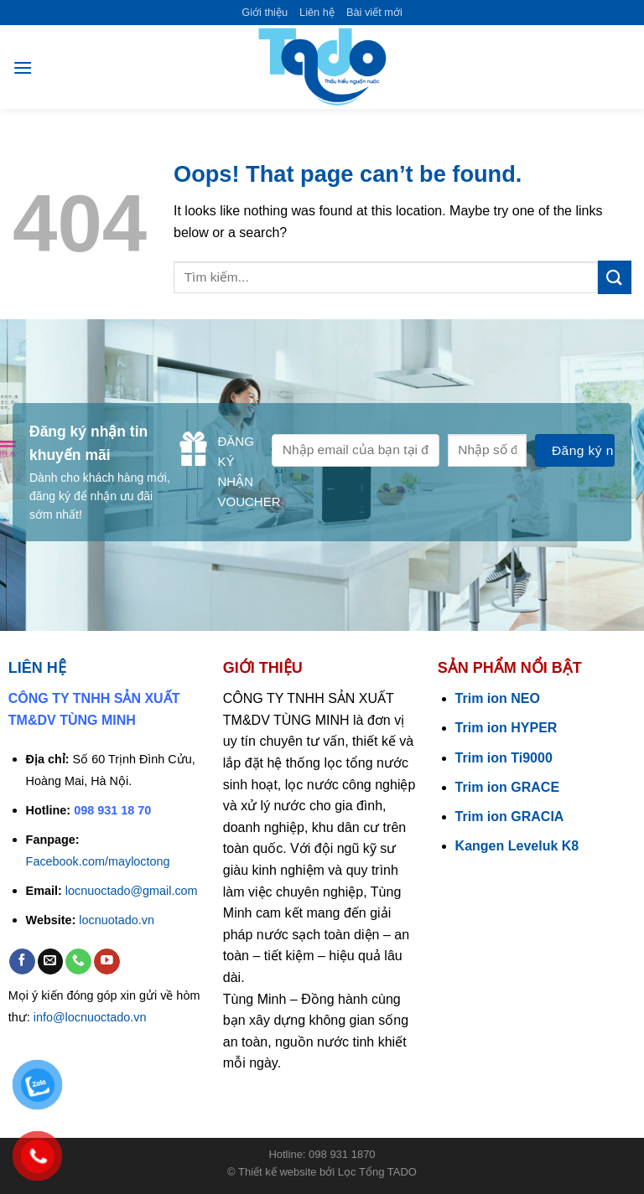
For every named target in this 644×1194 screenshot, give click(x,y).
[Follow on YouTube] (107, 961)
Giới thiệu (265, 12)
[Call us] (78, 961)
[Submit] (614, 277)
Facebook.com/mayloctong (98, 861)
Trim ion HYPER (506, 728)
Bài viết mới (374, 12)
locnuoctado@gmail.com (131, 890)
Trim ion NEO (497, 698)
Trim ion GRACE (507, 787)
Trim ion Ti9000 (504, 758)
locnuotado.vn (116, 920)
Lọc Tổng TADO (377, 1172)
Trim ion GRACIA (509, 816)
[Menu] (23, 67)
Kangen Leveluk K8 (517, 846)
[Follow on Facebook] (22, 961)
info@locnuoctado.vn (90, 1017)
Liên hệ (317, 12)
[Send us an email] (51, 961)
